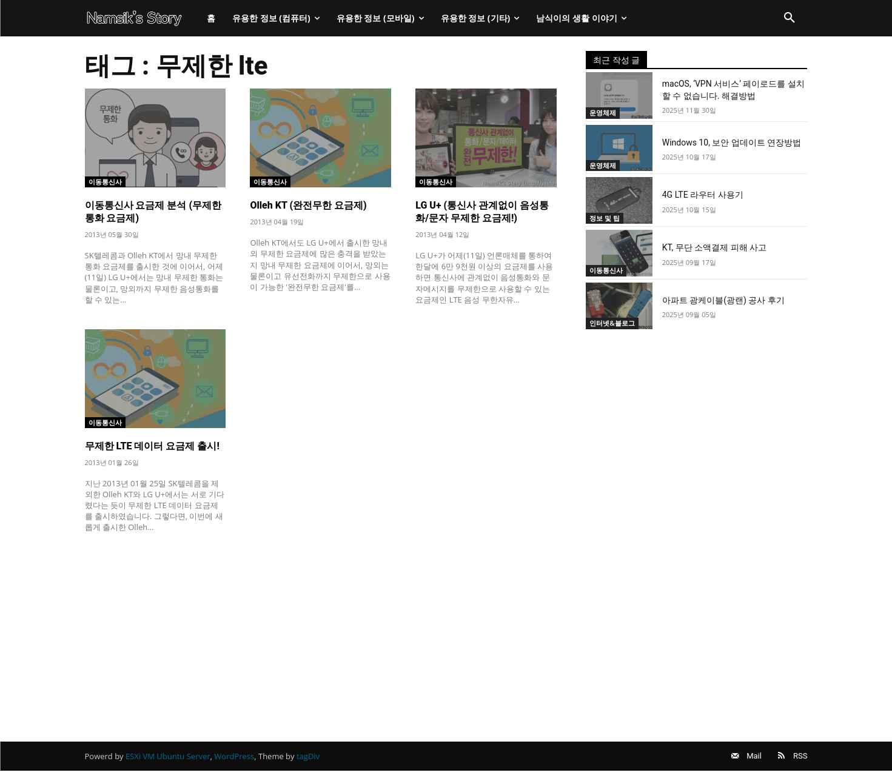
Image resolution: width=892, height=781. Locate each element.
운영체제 (605, 112)
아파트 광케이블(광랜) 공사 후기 (723, 300)
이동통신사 (108, 180)
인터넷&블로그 (616, 322)
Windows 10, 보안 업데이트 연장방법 (732, 142)
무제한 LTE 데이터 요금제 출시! (152, 446)
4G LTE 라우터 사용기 (702, 194)
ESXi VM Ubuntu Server (168, 761)
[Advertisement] (321, 632)
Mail (743, 760)
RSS (800, 760)
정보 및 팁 (607, 217)
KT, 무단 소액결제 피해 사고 (714, 247)
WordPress (234, 761)
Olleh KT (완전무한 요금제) (308, 205)
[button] (789, 18)
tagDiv (308, 761)
